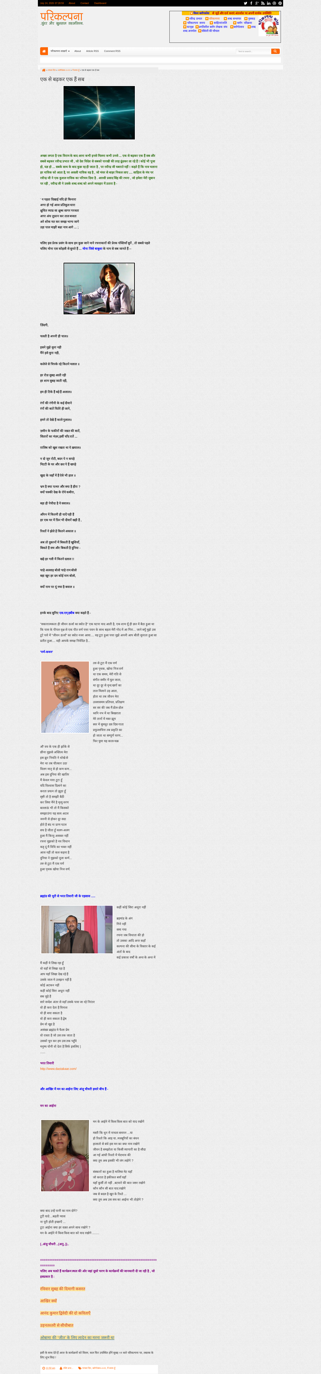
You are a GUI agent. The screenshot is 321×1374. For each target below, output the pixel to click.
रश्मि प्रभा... (68, 1368)
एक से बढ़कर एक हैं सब (62, 79)
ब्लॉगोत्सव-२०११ (99, 1368)
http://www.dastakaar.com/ (58, 1069)
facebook (251, 3)
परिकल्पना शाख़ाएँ (59, 51)
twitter (245, 3)
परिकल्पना (212, 18)
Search (275, 51)
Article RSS (92, 51)
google (257, 3)
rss (263, 3)
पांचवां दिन (86, 1368)
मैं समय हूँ (111, 1368)
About (72, 3)
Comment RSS (112, 51)
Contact (84, 3)
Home (44, 51)
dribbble (274, 3)
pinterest (280, 3)
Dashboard (100, 3)
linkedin (269, 3)
